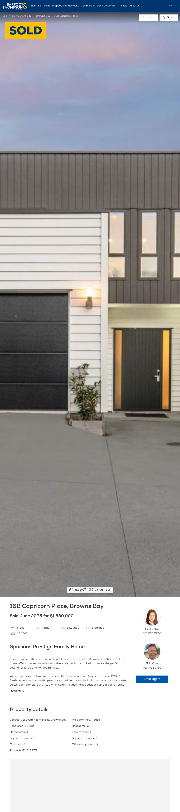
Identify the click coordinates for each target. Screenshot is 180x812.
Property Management (65, 6)
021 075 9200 (152, 633)
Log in (172, 6)
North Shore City (21, 16)
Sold (5, 16)
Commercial (88, 6)
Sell (40, 6)
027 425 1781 (152, 668)
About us (134, 6)
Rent (47, 6)
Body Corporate (106, 6)
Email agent (152, 679)
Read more (17, 691)
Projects (122, 6)
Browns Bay (43, 16)
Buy (33, 6)
